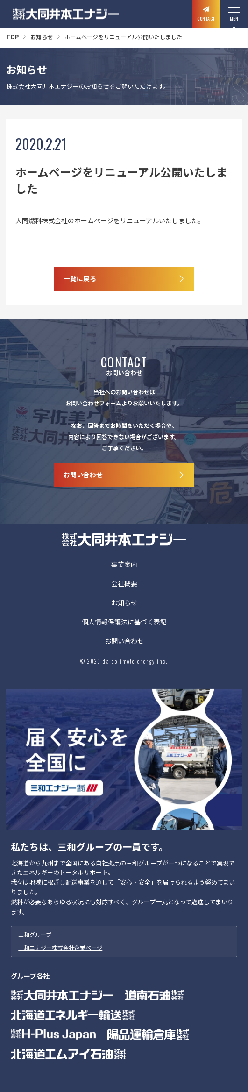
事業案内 (124, 565)
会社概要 (124, 584)
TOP (12, 37)
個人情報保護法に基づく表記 (124, 622)
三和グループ (123, 941)
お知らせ (41, 37)
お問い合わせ (124, 641)
